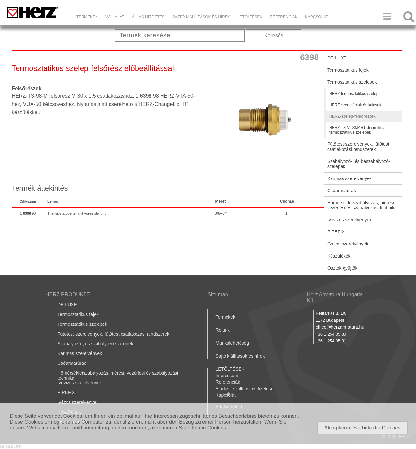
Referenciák (283, 17)
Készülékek (339, 255)
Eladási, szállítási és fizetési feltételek (243, 391)
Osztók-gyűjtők (342, 268)
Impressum (226, 375)
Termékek (87, 17)
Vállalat (114, 17)
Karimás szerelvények (349, 178)
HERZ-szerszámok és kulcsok (355, 105)
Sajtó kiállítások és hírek (201, 17)
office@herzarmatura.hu (340, 327)
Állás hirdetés (148, 17)
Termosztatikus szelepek (352, 82)
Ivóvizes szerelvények (349, 219)
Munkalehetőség (232, 343)
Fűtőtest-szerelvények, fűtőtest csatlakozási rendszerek (358, 146)
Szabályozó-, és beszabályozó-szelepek (358, 164)
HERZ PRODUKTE (68, 294)
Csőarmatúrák (341, 190)
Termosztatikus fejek (348, 70)
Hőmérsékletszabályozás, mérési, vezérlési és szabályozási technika (362, 205)
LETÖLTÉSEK (250, 17)
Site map (217, 294)
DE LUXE (337, 57)
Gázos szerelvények (347, 243)
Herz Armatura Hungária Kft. (335, 297)
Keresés (273, 35)
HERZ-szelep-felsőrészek (352, 116)
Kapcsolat (316, 17)
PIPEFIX (336, 231)
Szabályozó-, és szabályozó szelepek (95, 343)
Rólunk (222, 330)
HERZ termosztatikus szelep (353, 93)
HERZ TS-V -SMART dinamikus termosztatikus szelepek (356, 130)
